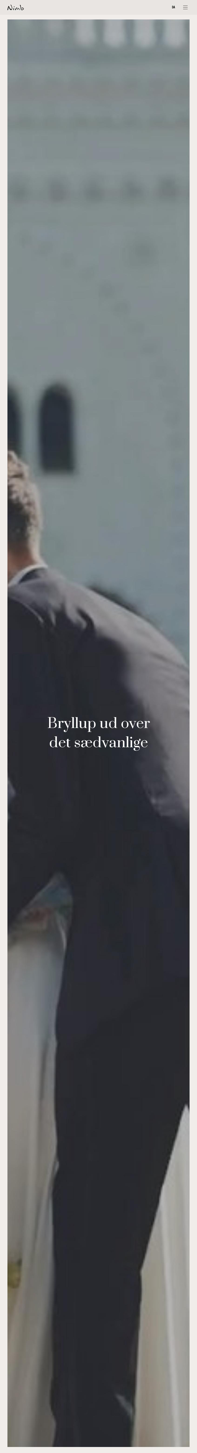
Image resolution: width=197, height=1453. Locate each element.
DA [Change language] (173, 7)
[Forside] (15, 7)
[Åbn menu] (185, 7)
